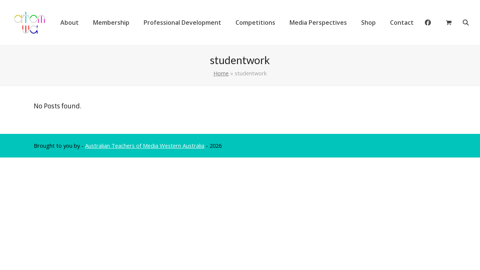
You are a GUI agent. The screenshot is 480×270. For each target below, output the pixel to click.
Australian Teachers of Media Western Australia (144, 145)
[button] (448, 22)
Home (221, 73)
